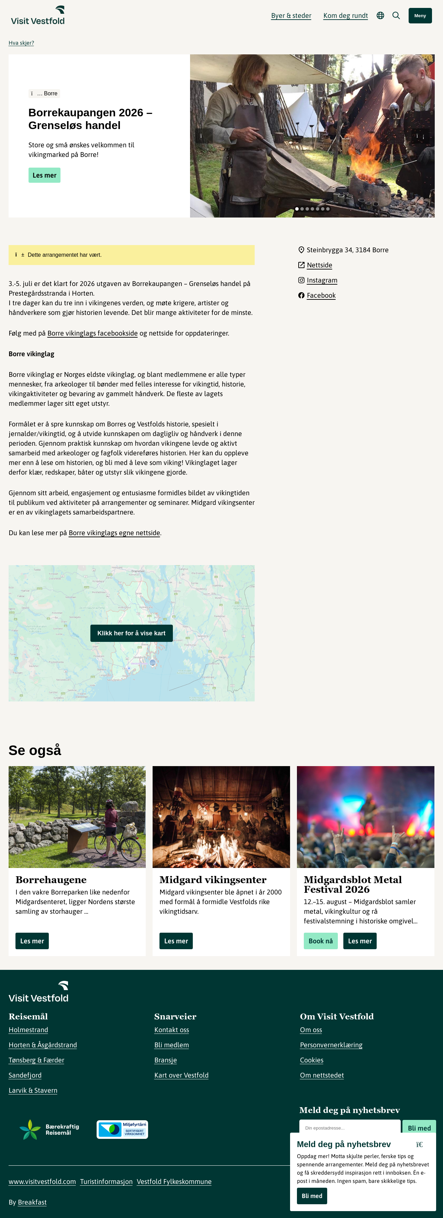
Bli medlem (171, 1045)
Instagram (322, 280)
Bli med (419, 1128)
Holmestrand (28, 1030)
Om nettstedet (322, 1075)
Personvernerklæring (331, 1045)
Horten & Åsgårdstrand (43, 1045)
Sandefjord (25, 1075)
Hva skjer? (21, 43)
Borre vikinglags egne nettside (114, 533)
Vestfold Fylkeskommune (174, 1181)
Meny (420, 15)
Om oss (311, 1030)
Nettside (319, 265)
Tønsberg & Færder (36, 1060)
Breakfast (32, 1202)
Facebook (321, 295)
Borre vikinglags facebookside (92, 333)
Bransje (165, 1060)
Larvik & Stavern (33, 1090)
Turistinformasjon (106, 1181)
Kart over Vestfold (181, 1075)
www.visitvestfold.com (42, 1181)
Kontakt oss (171, 1030)
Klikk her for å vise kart (131, 633)
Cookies (311, 1060)
